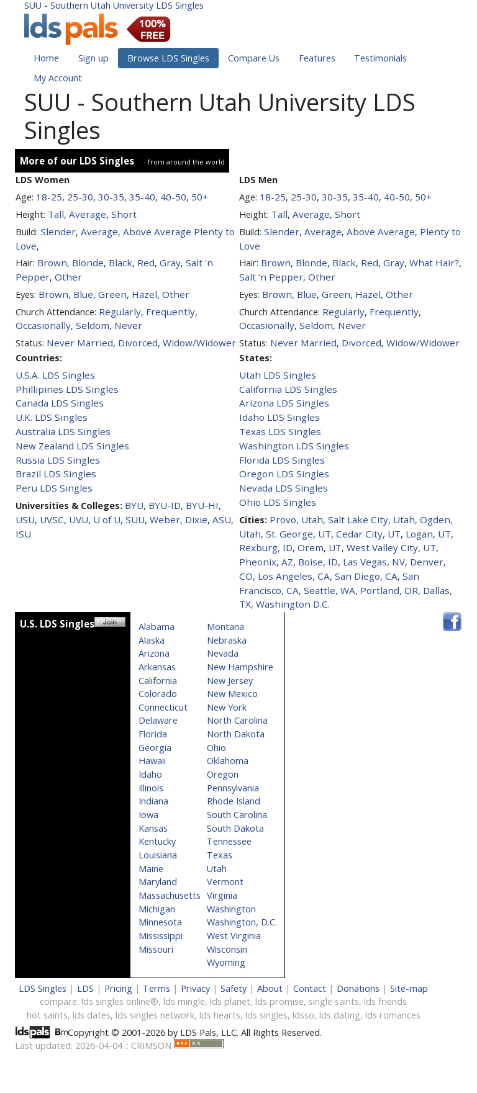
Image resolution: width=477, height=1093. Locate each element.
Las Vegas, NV (374, 561)
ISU (23, 534)
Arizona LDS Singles (284, 403)
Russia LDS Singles (58, 460)
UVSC (52, 519)
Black (120, 262)
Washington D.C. (293, 604)
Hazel (144, 294)
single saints (334, 1001)
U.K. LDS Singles (52, 417)
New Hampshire (240, 667)
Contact (309, 988)
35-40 (142, 197)
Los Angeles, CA (294, 576)
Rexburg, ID (266, 547)
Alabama (157, 626)
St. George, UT (298, 534)
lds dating (339, 1015)
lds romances (392, 1015)
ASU (221, 519)
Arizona (154, 653)
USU (25, 519)
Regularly (120, 311)
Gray (170, 262)
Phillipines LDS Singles (67, 389)
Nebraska (227, 640)
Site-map (409, 988)
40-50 (173, 197)
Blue (83, 294)
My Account (58, 78)
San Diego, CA (366, 576)
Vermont (225, 882)
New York (227, 707)
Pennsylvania (233, 788)
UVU (78, 519)
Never (128, 325)
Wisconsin (227, 949)
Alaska (152, 640)
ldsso (303, 1015)
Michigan (157, 909)
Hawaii (152, 761)
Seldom (92, 325)
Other (68, 277)
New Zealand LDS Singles (72, 445)
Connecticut (163, 707)
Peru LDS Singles (54, 488)
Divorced (138, 342)
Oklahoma (227, 761)
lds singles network (155, 1015)
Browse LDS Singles (168, 58)
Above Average (157, 231)
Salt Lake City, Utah (371, 519)
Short (124, 214)
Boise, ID (318, 561)
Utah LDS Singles (277, 375)
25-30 (80, 197)
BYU (134, 505)
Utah (217, 869)
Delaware (158, 720)
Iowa (148, 815)
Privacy (195, 988)
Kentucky (157, 841)
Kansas (153, 828)
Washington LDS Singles (294, 445)
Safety (233, 988)
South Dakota (235, 828)
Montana (225, 626)
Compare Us (253, 58)
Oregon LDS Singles (284, 473)
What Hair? (434, 262)
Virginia (222, 895)
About (270, 988)
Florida (153, 734)
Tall (56, 214)
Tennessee (229, 841)
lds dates (92, 1015)
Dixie (196, 519)
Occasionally (43, 325)
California (158, 680)
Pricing (118, 988)
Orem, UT (320, 547)
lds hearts (219, 1015)
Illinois (151, 788)
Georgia (155, 747)
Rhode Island (233, 801)
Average (87, 214)
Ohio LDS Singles (277, 502)
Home (46, 58)
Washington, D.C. (242, 922)
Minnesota (160, 922)
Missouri (156, 949)
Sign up (93, 58)
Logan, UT (428, 534)
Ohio (216, 747)
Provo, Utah (296, 519)
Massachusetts (170, 895)
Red (146, 262)
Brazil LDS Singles (56, 473)
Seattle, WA (329, 590)
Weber (165, 519)
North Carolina (237, 720)
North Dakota (236, 734)
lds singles (266, 1015)
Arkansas (157, 667)
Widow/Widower (199, 342)
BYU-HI (202, 505)
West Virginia (234, 936)
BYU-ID (164, 505)
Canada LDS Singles (60, 403)
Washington (231, 909)
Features (317, 58)
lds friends (385, 1001)
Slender (58, 231)
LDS (85, 988)
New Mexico (232, 693)
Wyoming (226, 962)
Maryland (158, 882)
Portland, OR (389, 590)
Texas (219, 855)
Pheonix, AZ (266, 561)
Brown (52, 262)
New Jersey (230, 680)
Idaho (150, 774)
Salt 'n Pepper (271, 277)
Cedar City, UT (368, 534)
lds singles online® (119, 1001)
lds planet (230, 1001)
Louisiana (158, 855)
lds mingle (184, 1001)
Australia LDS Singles (63, 431)
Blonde (88, 262)
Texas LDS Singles (280, 431)
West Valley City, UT (391, 547)
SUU (135, 519)
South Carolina (237, 815)
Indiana (153, 801)
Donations (358, 988)
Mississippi (161, 936)
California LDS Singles (288, 389)
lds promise (279, 1001)
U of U (106, 519)
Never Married (80, 342)
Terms (156, 988)
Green (112, 294)
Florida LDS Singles (282, 460)
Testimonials (380, 58)
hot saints (47, 1015)
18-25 (49, 197)
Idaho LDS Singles (279, 417)
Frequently (170, 311)
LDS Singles (42, 988)
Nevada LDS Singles (283, 488)
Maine (151, 869)
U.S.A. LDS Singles (55, 375)
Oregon (222, 774)
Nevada (222, 653)
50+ (199, 197)
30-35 (111, 197)
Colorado (158, 693)
